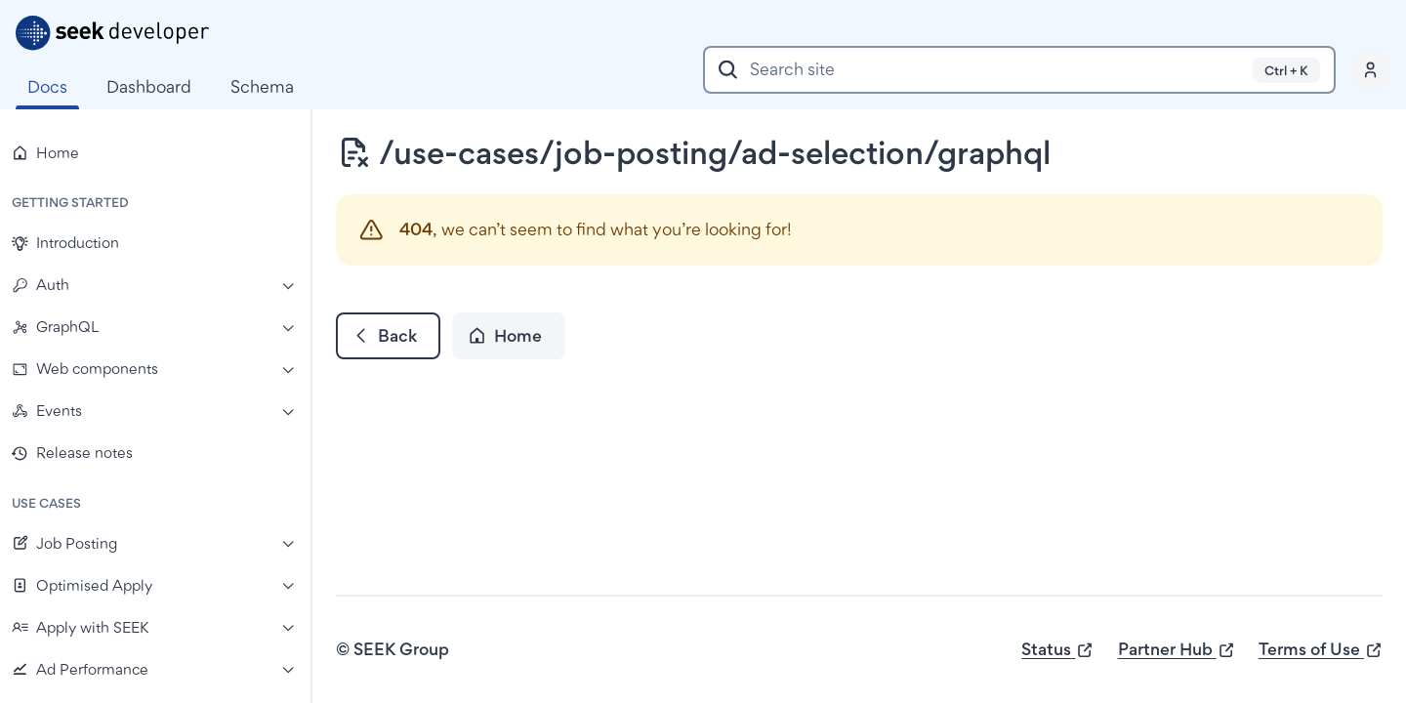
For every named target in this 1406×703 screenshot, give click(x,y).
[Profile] (1370, 70)
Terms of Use (1321, 650)
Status (1057, 650)
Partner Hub (1176, 650)
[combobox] (1019, 70)
